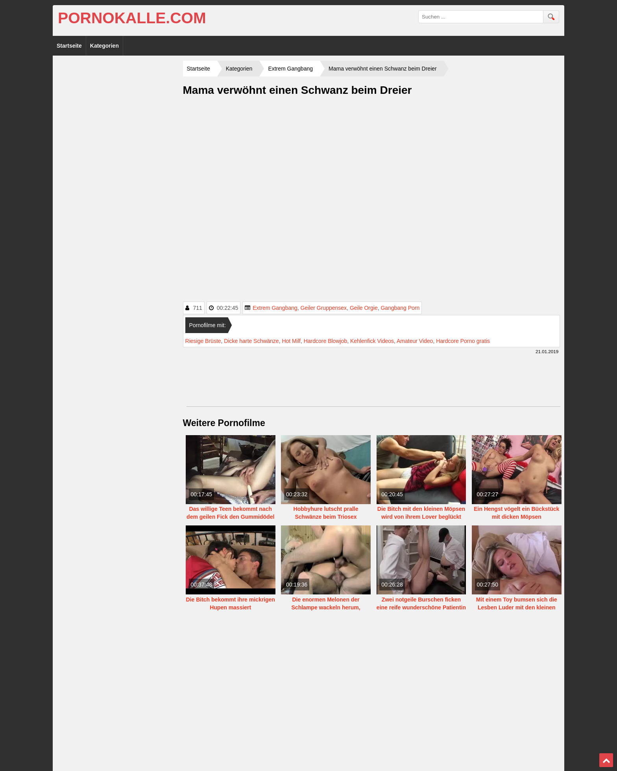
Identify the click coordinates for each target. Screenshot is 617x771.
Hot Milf (291, 341)
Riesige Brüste (203, 341)
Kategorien (104, 46)
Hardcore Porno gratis (463, 341)
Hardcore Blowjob (325, 341)
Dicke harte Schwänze (251, 341)
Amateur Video (415, 341)
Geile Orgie (364, 308)
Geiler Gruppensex (324, 308)
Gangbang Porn (400, 308)
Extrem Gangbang (275, 308)
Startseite (69, 46)
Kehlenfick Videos (372, 341)
